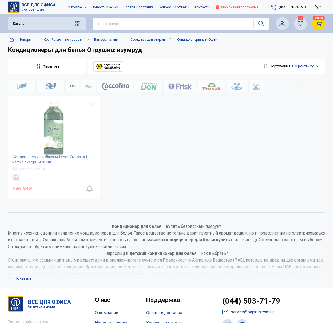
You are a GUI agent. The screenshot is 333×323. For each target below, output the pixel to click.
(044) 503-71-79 (251, 304)
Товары (26, 40)
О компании (77, 7)
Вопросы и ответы (174, 7)
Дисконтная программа (236, 7)
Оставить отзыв (29, 171)
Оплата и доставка (138, 7)
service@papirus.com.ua (248, 315)
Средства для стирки (148, 40)
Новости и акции (105, 7)
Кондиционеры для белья (197, 40)
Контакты (202, 7)
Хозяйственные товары (63, 40)
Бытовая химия (106, 40)
